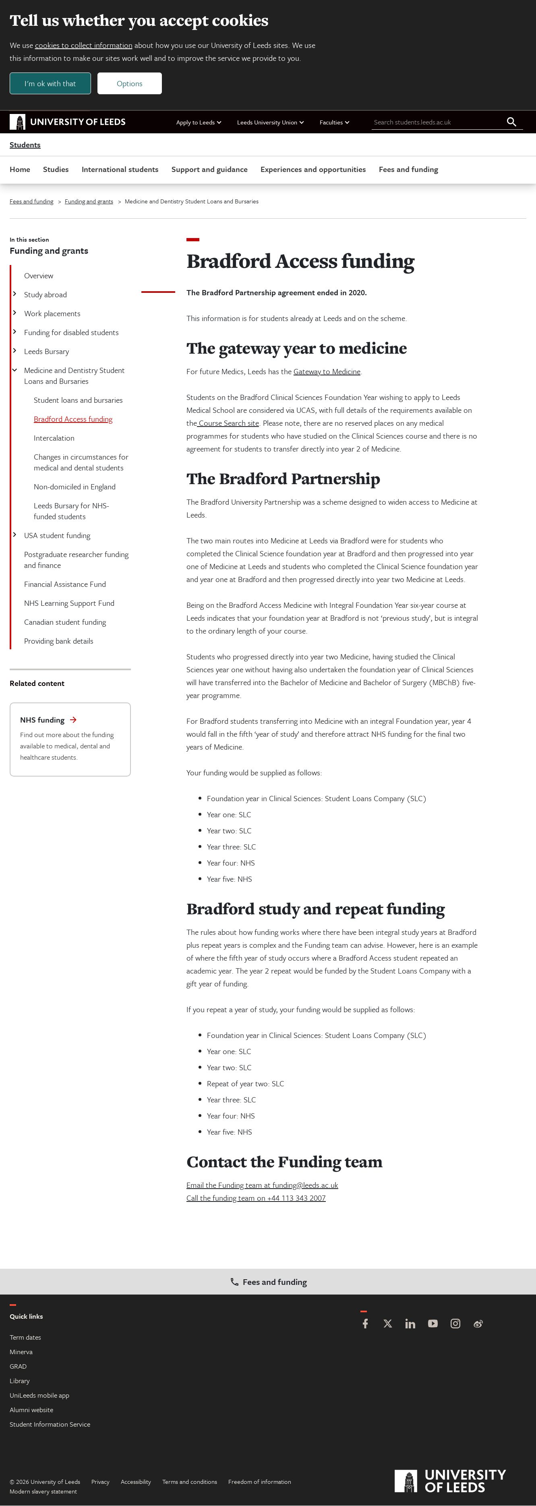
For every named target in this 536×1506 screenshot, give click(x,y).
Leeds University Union (271, 122)
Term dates (25, 1337)
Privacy (100, 1481)
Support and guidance (210, 169)
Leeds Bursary (46, 351)
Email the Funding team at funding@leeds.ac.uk (262, 1185)
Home (20, 169)
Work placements (52, 313)
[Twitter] (387, 1324)
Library (20, 1381)
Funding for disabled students (71, 332)
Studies (56, 169)
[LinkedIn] (410, 1324)
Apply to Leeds (199, 122)
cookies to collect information (83, 44)
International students (120, 169)
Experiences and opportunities (313, 169)
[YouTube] (432, 1324)
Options (130, 83)
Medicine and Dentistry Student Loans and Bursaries (74, 376)
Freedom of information (259, 1481)
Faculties (335, 122)
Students (25, 145)
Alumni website (31, 1410)
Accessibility (136, 1481)
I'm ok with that (50, 83)
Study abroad (45, 294)
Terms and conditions (189, 1481)
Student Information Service (50, 1424)
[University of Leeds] (460, 1482)
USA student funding (56, 535)
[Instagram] (455, 1324)
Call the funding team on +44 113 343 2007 (256, 1198)
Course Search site (228, 423)
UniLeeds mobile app (39, 1395)
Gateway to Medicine (327, 371)
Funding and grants (89, 201)
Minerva (21, 1352)
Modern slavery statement (43, 1491)
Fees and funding (408, 169)
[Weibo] (478, 1324)
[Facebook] (365, 1324)
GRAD (18, 1366)
